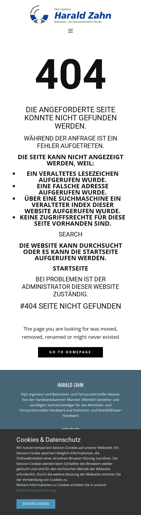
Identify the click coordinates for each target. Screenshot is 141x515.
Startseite (70, 268)
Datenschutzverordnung (35, 490)
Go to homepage (70, 352)
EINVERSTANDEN (36, 503)
